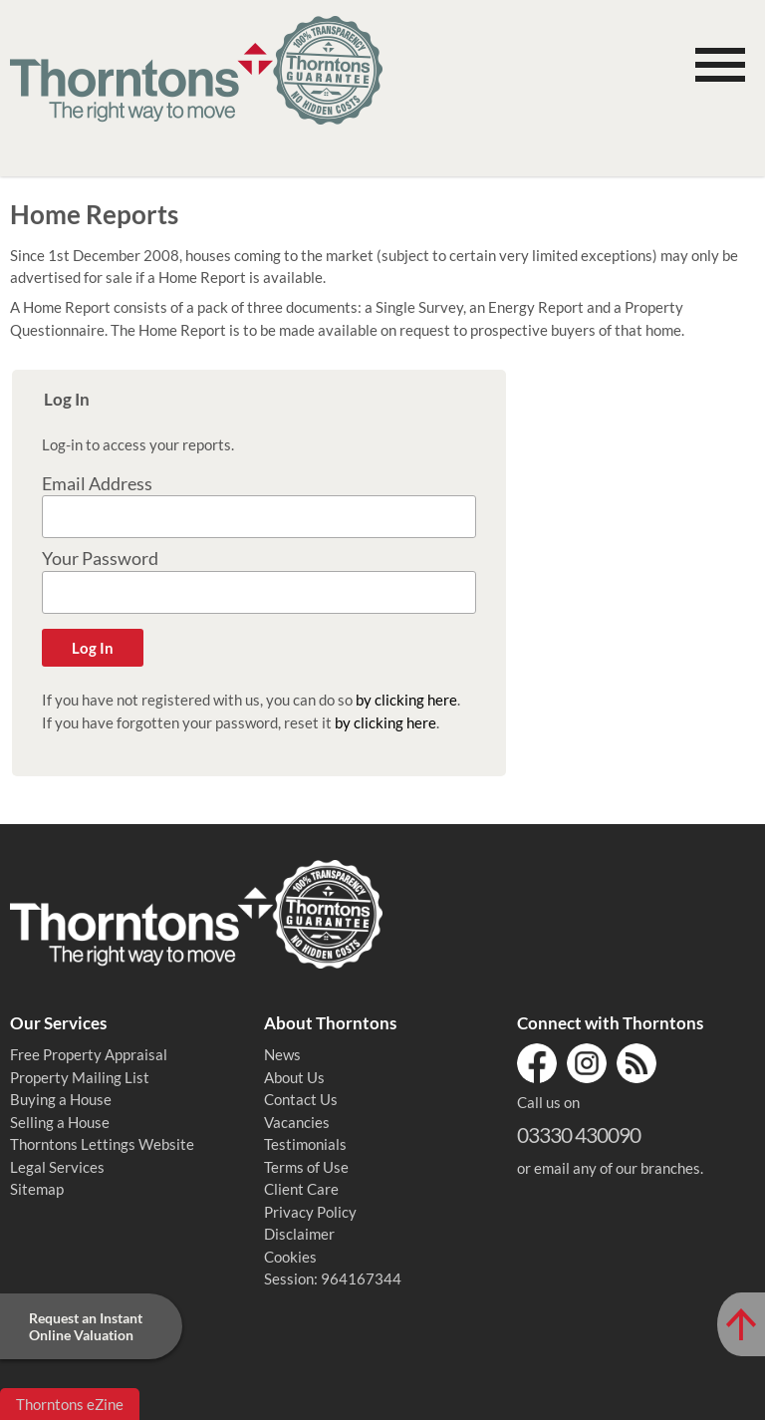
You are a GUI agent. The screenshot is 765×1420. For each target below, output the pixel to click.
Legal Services (57, 1167)
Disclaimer (299, 1234)
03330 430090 (578, 1134)
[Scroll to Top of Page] (741, 1324)
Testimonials (305, 1144)
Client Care (301, 1189)
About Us (294, 1077)
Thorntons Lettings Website (102, 1144)
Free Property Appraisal (88, 1054)
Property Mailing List (79, 1077)
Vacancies (297, 1122)
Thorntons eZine (70, 1404)
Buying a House (61, 1099)
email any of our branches (617, 1168)
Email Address (97, 483)
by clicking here (406, 700)
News (282, 1054)
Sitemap (37, 1189)
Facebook (537, 1063)
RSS (636, 1063)
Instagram (587, 1063)
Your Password (100, 558)
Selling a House (60, 1122)
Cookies (290, 1257)
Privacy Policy (310, 1212)
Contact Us (301, 1099)
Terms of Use (306, 1167)
